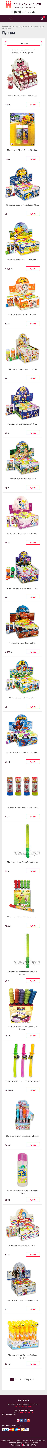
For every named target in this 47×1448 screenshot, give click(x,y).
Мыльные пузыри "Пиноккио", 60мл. (22, 424)
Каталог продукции (19, 26)
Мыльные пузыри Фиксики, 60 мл (22, 1245)
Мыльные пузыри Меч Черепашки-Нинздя (22, 1081)
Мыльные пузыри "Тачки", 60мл (22, 643)
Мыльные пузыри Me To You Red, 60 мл (22, 807)
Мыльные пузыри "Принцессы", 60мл (22, 533)
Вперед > (29, 1379)
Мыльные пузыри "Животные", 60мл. (22, 314)
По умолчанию (26, 50)
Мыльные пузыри (37, 26)
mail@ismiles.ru (26, 1412)
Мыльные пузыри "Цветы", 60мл (22, 698)
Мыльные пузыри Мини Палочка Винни (22, 1136)
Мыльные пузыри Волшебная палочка (22, 862)
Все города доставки (23, 1406)
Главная (5, 26)
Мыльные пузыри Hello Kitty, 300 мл (22, 95)
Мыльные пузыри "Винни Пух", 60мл (22, 260)
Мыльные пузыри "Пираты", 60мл (22, 479)
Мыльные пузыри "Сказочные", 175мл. (22, 588)
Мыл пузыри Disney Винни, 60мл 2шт (22, 150)
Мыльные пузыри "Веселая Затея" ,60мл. (22, 205)
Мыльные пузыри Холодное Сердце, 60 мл (22, 1300)
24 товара (26, 53)
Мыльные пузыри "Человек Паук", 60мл (22, 753)
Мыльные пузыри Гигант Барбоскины (22, 917)
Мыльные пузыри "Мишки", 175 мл (22, 369)
